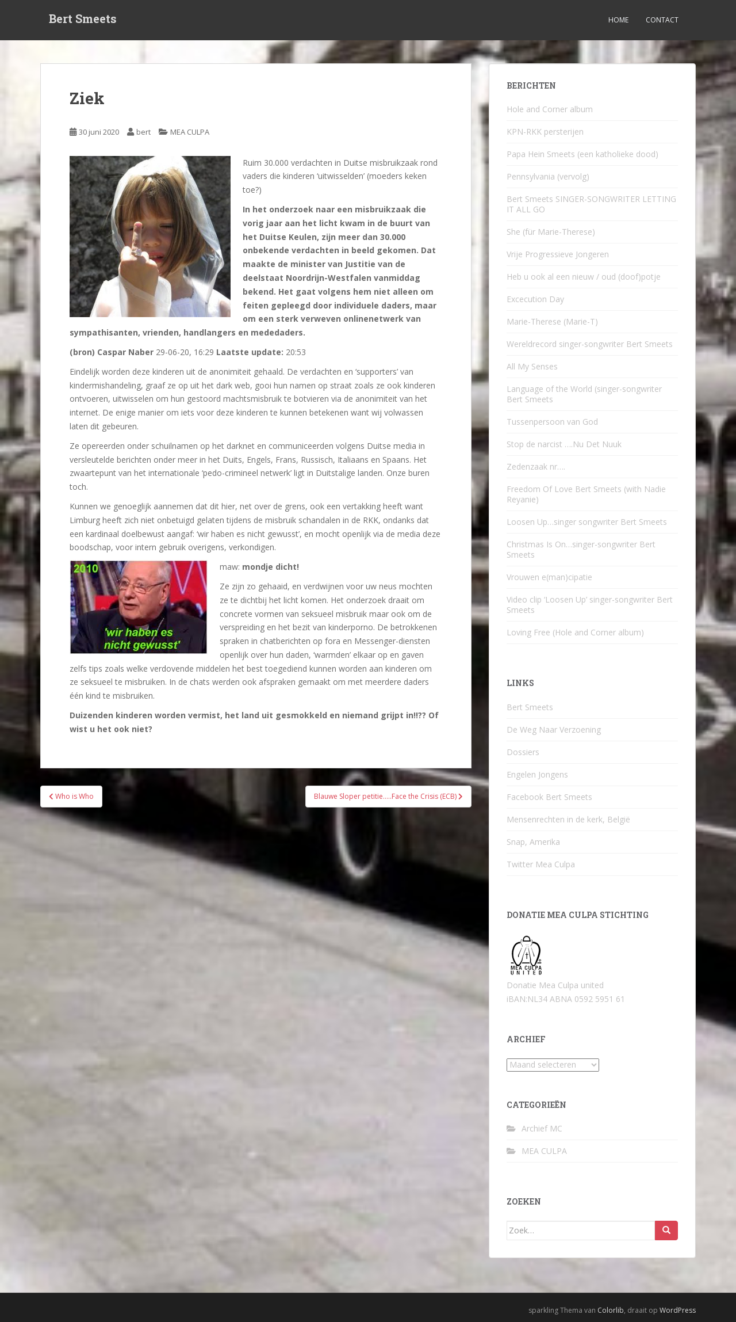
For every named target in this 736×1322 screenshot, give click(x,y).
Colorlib (610, 1310)
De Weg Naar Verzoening (554, 729)
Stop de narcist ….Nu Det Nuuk (564, 444)
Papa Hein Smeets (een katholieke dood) (582, 153)
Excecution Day (535, 299)
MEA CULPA (189, 132)
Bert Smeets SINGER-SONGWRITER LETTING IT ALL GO (591, 204)
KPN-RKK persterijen (545, 131)
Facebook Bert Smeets (549, 796)
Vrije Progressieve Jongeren (558, 254)
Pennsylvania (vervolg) (548, 176)
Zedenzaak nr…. (536, 466)
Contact (662, 20)
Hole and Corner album (550, 109)
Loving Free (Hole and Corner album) (575, 632)
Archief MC (542, 1128)
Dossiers (523, 751)
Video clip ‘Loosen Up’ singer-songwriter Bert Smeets (590, 604)
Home (618, 20)
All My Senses (532, 366)
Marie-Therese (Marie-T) (552, 321)
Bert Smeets (83, 20)
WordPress (678, 1310)
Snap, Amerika (533, 841)
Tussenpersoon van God (552, 421)
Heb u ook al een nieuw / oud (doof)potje (584, 276)
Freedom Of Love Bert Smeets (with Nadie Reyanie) (586, 494)
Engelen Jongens (537, 774)
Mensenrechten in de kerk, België (568, 819)
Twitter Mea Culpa (541, 864)
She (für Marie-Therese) (551, 231)
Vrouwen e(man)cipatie (549, 577)
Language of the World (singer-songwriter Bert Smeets (584, 394)
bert (143, 132)
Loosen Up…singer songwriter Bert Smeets (587, 521)
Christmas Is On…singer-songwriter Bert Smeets (581, 549)
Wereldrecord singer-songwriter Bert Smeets (590, 343)
